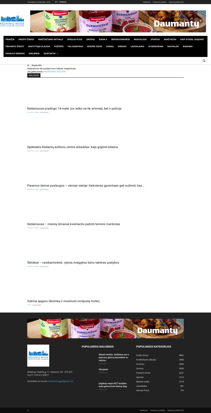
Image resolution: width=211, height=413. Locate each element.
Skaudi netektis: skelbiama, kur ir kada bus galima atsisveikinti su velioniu (114, 357)
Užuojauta (103, 369)
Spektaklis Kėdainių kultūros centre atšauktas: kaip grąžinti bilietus (72, 147)
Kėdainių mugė (33, 112)
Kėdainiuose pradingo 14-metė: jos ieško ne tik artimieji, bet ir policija (74, 108)
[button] (203, 60)
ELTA (29, 305)
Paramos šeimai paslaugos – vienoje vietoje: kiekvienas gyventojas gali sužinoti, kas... (85, 185)
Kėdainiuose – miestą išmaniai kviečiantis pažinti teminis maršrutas (73, 224)
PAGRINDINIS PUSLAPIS (55, 71)
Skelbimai (144, 410)
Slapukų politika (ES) (175, 410)
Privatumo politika (157, 410)
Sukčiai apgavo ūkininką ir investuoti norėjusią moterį (63, 301)
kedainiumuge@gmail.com (61, 381)
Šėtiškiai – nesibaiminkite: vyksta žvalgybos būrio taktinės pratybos (73, 262)
